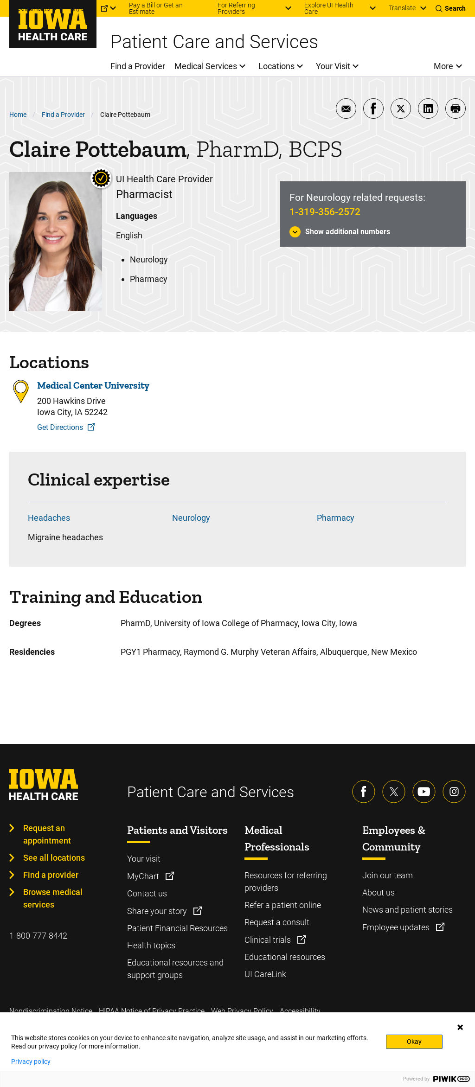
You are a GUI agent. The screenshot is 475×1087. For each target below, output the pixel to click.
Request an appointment (47, 834)
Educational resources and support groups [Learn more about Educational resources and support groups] (175, 969)
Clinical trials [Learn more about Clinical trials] (268, 940)
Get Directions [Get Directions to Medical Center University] (60, 427)
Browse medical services (53, 898)
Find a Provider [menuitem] (137, 66)
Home (17, 114)
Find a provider (50, 875)
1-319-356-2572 (324, 211)
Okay (414, 1041)
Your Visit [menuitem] (333, 66)
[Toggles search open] (451, 8)
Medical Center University (93, 385)
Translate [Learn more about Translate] (402, 8)
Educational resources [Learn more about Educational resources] (284, 957)
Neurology (191, 518)
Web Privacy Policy (242, 1011)
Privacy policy (31, 1061)
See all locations (54, 858)
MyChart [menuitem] (83, 8)
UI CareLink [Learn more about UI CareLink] (265, 974)
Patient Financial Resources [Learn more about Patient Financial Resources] (177, 928)
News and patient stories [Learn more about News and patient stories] (407, 909)
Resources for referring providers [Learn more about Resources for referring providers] (285, 881)
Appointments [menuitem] (29, 8)
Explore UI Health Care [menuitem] (328, 8)
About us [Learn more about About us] (378, 892)
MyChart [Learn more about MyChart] (144, 876)
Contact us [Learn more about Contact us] (147, 893)
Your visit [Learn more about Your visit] (143, 858)
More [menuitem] (443, 66)
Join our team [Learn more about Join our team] (387, 875)
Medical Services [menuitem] (205, 66)
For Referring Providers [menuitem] (236, 8)
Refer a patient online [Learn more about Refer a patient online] (282, 905)
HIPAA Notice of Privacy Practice (152, 1011)
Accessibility (300, 1011)
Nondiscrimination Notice (50, 1011)
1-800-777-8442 (38, 935)
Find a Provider (63, 114)
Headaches (49, 518)
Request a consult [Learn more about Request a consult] (276, 922)
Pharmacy (335, 518)
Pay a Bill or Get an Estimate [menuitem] (156, 8)
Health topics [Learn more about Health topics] (151, 945)
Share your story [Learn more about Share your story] (158, 911)
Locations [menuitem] (276, 66)
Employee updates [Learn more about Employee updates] (396, 927)
